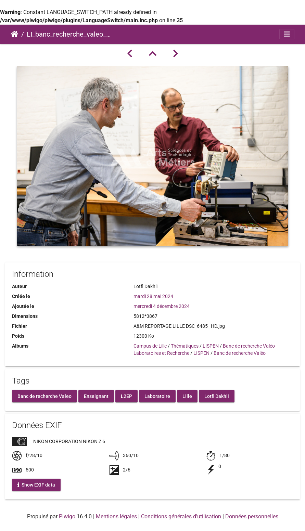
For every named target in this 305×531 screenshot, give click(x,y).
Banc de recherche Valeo (44, 396)
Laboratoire (157, 396)
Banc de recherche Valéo (249, 346)
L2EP (126, 396)
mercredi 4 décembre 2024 (162, 306)
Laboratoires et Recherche (161, 353)
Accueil (14, 34)
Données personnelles (251, 516)
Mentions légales (116, 516)
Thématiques (185, 346)
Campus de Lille (150, 346)
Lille (187, 396)
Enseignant (96, 396)
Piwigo (67, 516)
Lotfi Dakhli (216, 396)
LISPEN (211, 346)
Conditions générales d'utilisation (181, 516)
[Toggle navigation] (286, 34)
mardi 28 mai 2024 (153, 296)
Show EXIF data (36, 485)
